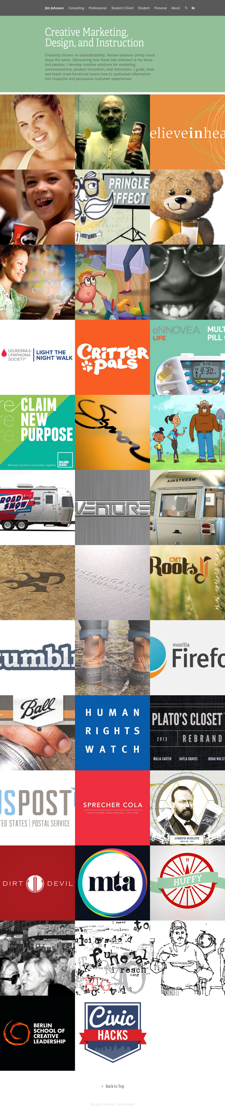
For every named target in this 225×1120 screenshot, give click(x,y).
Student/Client (122, 7)
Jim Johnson (54, 7)
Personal (160, 7)
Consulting (76, 7)
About (175, 7)
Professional (98, 7)
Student (144, 7)
